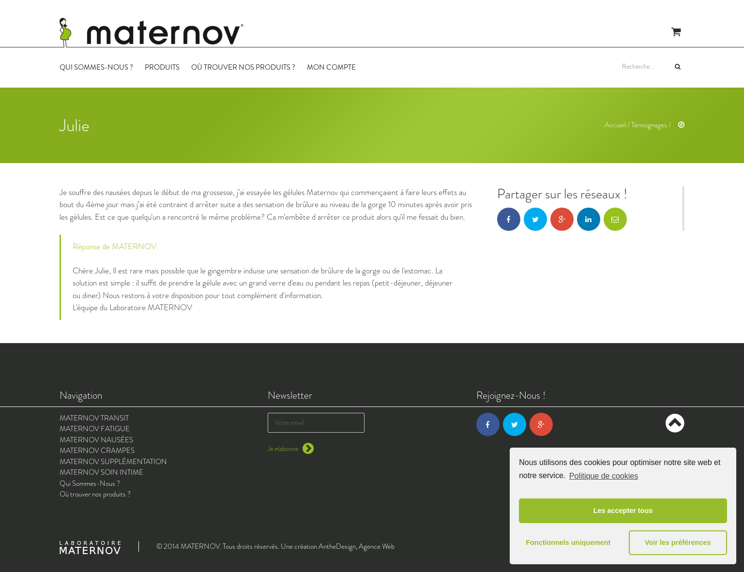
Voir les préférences (678, 542)
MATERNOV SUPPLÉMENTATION (113, 461)
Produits (162, 67)
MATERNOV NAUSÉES (96, 440)
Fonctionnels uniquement (568, 542)
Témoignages (649, 125)
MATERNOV (200, 546)
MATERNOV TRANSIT (94, 418)
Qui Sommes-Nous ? (96, 67)
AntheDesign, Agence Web (357, 546)
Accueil (615, 125)
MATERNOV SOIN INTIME (101, 472)
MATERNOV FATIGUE (95, 428)
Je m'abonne (291, 448)
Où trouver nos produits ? (243, 67)
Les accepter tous (623, 510)
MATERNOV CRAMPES (97, 450)
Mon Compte (331, 67)
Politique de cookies (603, 476)
